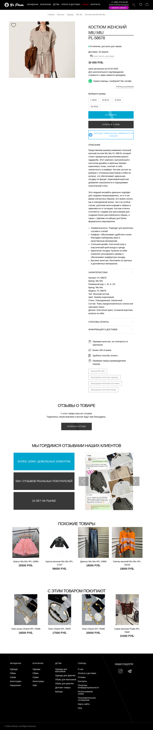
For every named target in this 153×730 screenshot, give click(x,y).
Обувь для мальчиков (65, 679)
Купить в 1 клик (111, 125)
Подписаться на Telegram (34, 723)
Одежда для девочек (65, 675)
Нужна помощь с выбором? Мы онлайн (109, 81)
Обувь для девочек (64, 683)
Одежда (14, 669)
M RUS (105, 100)
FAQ (80, 708)
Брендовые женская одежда (104, 377)
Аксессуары (15, 681)
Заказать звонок (119, 8)
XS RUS (94, 106)
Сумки (13, 677)
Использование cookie (85, 693)
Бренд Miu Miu (98, 371)
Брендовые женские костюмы (105, 383)
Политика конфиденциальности (88, 686)
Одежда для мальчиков (61, 670)
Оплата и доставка (87, 673)
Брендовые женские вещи (103, 389)
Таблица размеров (125, 86)
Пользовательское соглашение (87, 699)
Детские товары (63, 687)
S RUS (118, 100)
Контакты (82, 681)
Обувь (13, 673)
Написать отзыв (76, 426)
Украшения (15, 685)
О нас (80, 669)
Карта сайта (84, 704)
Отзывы (82, 677)
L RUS (93, 100)
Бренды (59, 692)
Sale (35, 685)
